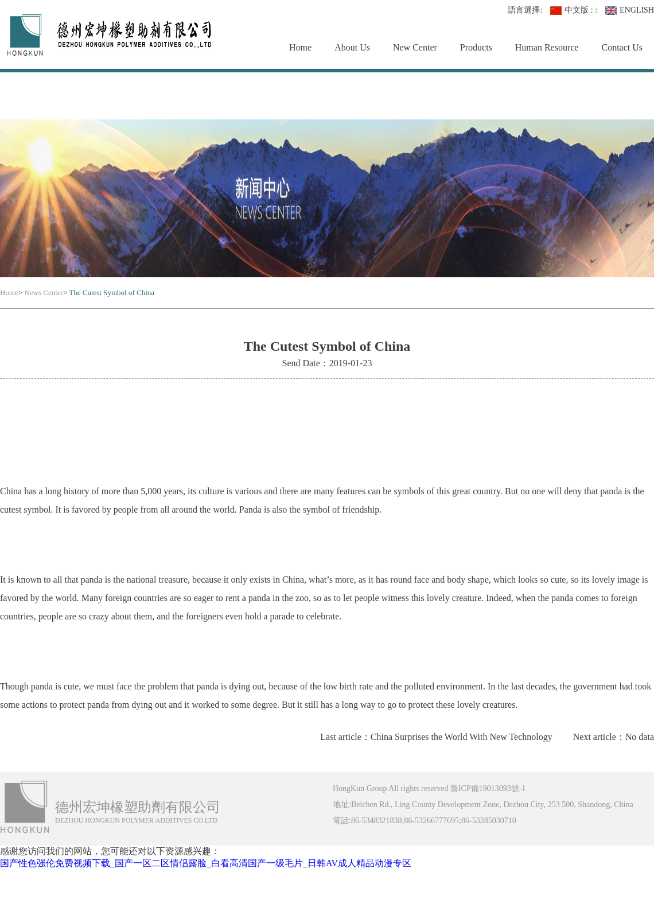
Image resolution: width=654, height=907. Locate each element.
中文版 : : (573, 10)
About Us (352, 47)
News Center (43, 292)
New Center (415, 47)
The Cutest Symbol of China (111, 292)
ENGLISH (629, 10)
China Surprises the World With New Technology (461, 737)
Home (300, 47)
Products (476, 47)
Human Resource (547, 47)
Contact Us (622, 47)
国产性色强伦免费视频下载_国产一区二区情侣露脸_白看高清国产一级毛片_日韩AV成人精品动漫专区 (205, 863)
